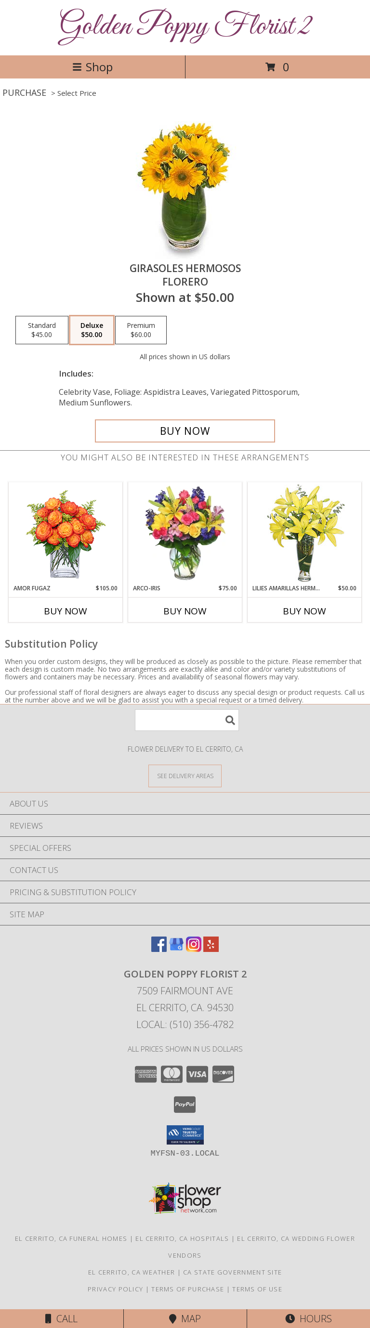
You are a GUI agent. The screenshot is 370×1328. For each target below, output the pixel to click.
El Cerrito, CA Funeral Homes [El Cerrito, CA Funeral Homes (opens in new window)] (71, 1238)
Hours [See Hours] (308, 1318)
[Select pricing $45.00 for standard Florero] (42, 330)
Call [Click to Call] (61, 1318)
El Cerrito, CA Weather (131, 1272)
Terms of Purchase (187, 1289)
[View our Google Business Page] (176, 948)
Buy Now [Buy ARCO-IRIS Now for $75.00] (185, 611)
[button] (185, 1135)
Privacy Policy (115, 1289)
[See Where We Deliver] (185, 775)
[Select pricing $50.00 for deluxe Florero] (91, 330)
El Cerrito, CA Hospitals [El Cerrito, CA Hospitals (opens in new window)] (182, 1238)
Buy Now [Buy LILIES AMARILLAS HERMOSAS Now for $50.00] (304, 611)
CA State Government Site (232, 1272)
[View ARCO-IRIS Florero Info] (185, 533)
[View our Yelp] (211, 948)
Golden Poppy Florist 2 (185, 26)
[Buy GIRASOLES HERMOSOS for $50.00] (185, 431)
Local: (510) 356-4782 (185, 1024)
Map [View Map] (185, 1318)
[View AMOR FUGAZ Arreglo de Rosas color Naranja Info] (66, 533)
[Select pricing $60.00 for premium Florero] (141, 330)
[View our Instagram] (193, 948)
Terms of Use (257, 1289)
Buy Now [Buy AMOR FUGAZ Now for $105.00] (65, 611)
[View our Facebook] (159, 948)
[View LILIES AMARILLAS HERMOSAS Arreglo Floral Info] (304, 533)
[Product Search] (187, 720)
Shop (92, 67)
